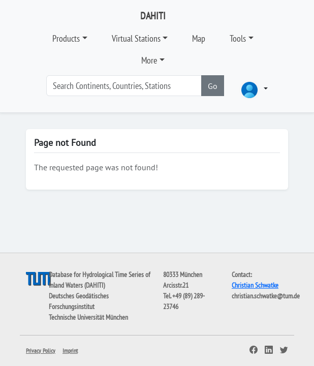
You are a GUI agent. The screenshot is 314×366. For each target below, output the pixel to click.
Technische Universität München (88, 317)
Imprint (70, 350)
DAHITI (153, 15)
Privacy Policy (40, 350)
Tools (238, 38)
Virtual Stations (136, 38)
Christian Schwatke (255, 285)
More (149, 60)
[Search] (124, 85)
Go (212, 86)
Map (198, 38)
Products (66, 38)
